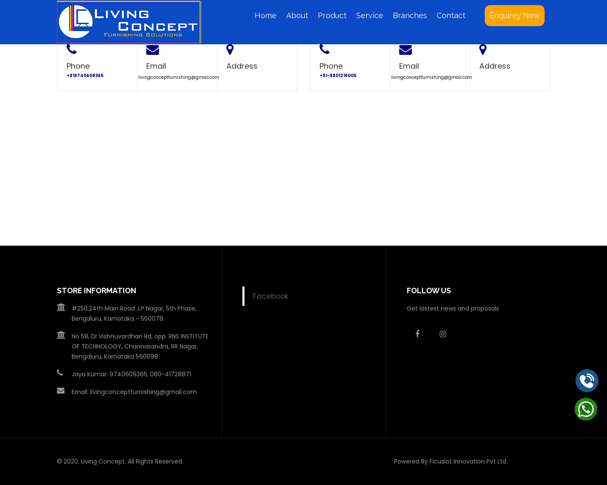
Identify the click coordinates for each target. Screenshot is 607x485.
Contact (451, 15)
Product (332, 15)
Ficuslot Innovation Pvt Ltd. (469, 461)
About (297, 15)
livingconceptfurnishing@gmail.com (143, 392)
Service (369, 15)
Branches (410, 15)
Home (266, 15)
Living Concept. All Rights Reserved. (132, 461)
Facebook (271, 296)
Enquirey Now (514, 15)
